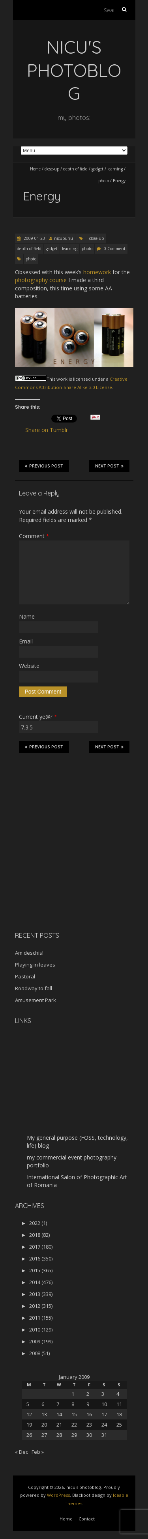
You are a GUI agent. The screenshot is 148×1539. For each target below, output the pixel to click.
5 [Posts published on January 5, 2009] (27, 1404)
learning (115, 169)
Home (35, 169)
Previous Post (44, 466)
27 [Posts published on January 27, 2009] (44, 1434)
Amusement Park (35, 1000)
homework (97, 272)
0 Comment (115, 248)
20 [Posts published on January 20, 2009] (44, 1424)
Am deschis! (29, 952)
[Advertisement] (64, 869)
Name (27, 616)
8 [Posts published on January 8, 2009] (72, 1404)
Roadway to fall (33, 988)
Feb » (38, 1451)
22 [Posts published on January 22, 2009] (74, 1424)
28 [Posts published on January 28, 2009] (59, 1434)
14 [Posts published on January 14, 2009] (59, 1414)
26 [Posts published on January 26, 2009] (29, 1434)
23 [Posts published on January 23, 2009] (89, 1424)
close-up (52, 169)
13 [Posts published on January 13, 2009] (44, 1414)
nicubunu (63, 238)
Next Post (109, 466)
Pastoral (25, 976)
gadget (97, 169)
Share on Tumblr (50, 430)
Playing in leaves (35, 964)
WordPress (58, 1495)
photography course (41, 280)
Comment (34, 536)
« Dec (21, 1451)
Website (29, 665)
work (61, 379)
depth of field (75, 169)
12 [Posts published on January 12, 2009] (29, 1414)
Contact (87, 1519)
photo (103, 180)
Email (26, 641)
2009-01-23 (33, 238)
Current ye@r (38, 716)
